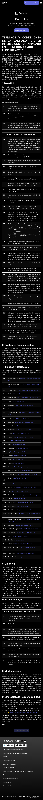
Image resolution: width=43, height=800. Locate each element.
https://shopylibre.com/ (22, 506)
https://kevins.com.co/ (19, 444)
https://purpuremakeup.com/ (28, 495)
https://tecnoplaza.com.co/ (24, 525)
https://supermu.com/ (22, 448)
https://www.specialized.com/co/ (26, 510)
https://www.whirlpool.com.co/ (23, 544)
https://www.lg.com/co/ (17, 452)
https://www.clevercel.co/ (23, 409)
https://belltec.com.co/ (20, 394)
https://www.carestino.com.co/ (24, 405)
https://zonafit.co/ (18, 540)
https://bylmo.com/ (18, 401)
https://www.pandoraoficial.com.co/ (25, 487)
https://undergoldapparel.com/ (29, 529)
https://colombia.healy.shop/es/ (22, 433)
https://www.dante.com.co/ (21, 418)
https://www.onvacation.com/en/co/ (27, 474)
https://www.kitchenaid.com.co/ (25, 553)
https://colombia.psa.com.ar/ (19, 491)
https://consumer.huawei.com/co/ (24, 437)
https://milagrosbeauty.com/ (22, 467)
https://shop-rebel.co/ (19, 499)
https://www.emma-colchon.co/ (26, 426)
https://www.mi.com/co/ (20, 536)
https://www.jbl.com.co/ (18, 441)
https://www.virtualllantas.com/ (26, 532)
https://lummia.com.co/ (19, 455)
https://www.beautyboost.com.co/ (27, 390)
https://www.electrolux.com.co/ (24, 422)
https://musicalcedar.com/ (25, 470)
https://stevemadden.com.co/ (27, 557)
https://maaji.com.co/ (18, 459)
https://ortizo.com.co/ (19, 478)
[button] (40, 3)
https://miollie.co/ (18, 463)
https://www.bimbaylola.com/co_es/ (28, 397)
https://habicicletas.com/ (23, 429)
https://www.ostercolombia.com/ (22, 484)
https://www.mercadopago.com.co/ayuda (24, 712)
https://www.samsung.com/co (23, 502)
